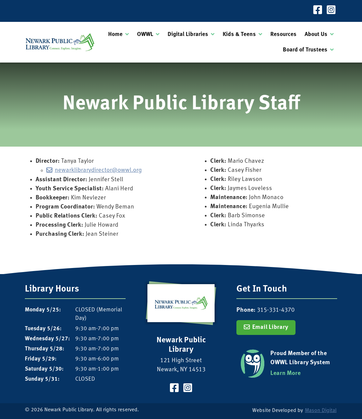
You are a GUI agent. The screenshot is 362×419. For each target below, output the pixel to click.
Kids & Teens (239, 34)
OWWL (145, 34)
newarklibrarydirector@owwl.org (98, 170)
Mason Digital (320, 410)
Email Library (270, 327)
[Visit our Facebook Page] (318, 11)
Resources (283, 34)
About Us (316, 34)
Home (115, 34)
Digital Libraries (188, 34)
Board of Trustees (305, 50)
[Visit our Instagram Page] (331, 11)
